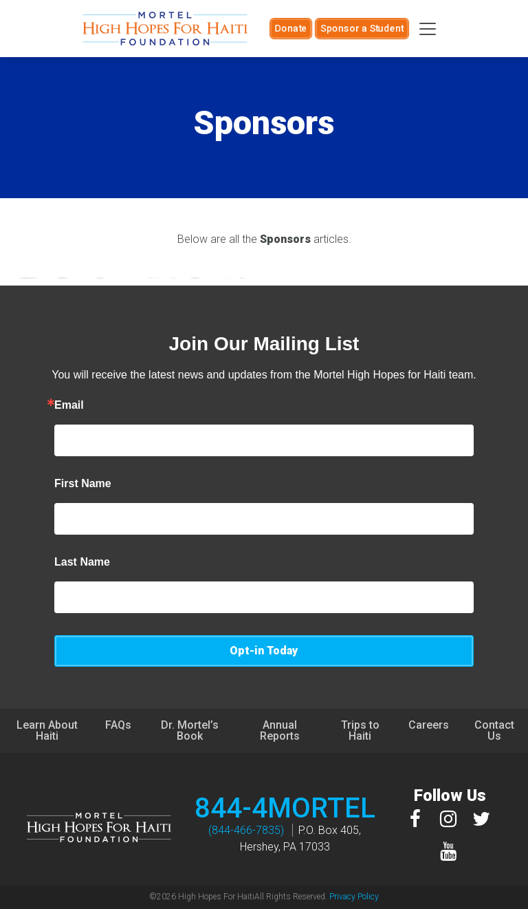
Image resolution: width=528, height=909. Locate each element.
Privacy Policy (354, 896)
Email (69, 405)
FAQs (118, 724)
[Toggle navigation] (427, 29)
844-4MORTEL (285, 808)
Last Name (82, 562)
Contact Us (494, 730)
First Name (82, 483)
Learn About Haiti (47, 730)
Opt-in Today (264, 650)
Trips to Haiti (360, 730)
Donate (291, 28)
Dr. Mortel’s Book (190, 730)
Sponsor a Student (362, 28)
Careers (428, 724)
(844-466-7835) (246, 830)
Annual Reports (280, 730)
